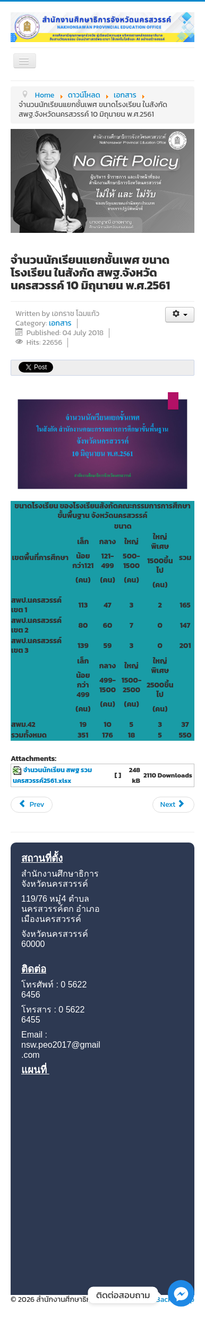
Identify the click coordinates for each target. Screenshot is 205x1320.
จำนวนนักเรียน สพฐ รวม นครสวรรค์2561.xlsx (52, 775)
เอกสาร (60, 323)
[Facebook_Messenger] (181, 1304)
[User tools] (179, 314)
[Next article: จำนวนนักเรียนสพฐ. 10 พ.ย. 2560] (173, 805)
